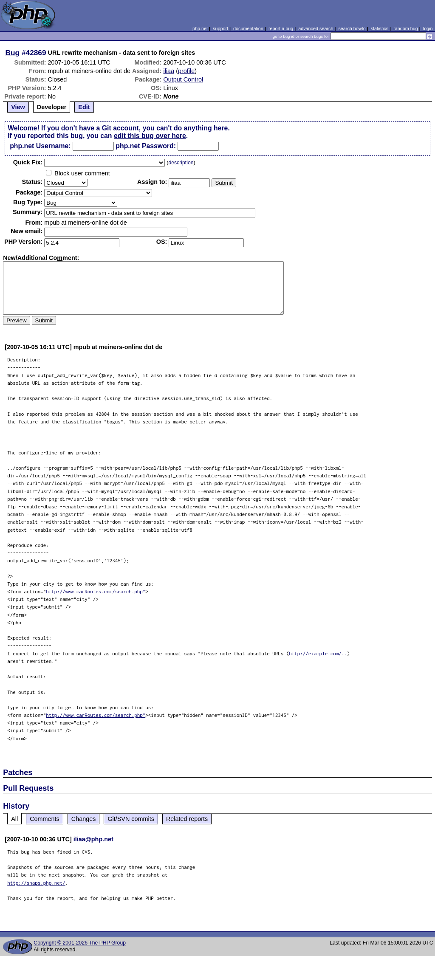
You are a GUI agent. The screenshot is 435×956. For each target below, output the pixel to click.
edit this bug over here (150, 135)
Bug (13, 52)
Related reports (187, 818)
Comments (44, 818)
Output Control (183, 79)
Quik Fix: (28, 162)
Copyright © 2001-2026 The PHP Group (80, 943)
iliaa (169, 71)
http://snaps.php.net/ (36, 882)
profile (186, 71)
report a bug (280, 28)
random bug (405, 28)
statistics (379, 28)
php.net (200, 28)
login (428, 28)
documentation (248, 28)
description (180, 163)
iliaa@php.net (93, 839)
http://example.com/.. (318, 653)
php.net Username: (40, 145)
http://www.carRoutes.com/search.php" (95, 591)
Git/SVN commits (130, 818)
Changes (83, 818)
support (220, 28)
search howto (351, 28)
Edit (84, 107)
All (14, 818)
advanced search (315, 28)
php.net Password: (146, 145)
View (18, 107)
